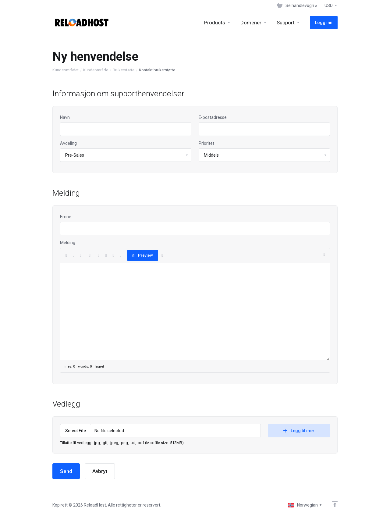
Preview (142, 255)
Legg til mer (298, 430)
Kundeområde (95, 70)
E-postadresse (213, 117)
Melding (67, 242)
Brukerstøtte (123, 70)
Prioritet (206, 143)
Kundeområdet (65, 70)
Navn (65, 117)
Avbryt (99, 471)
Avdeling (68, 143)
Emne (65, 216)
